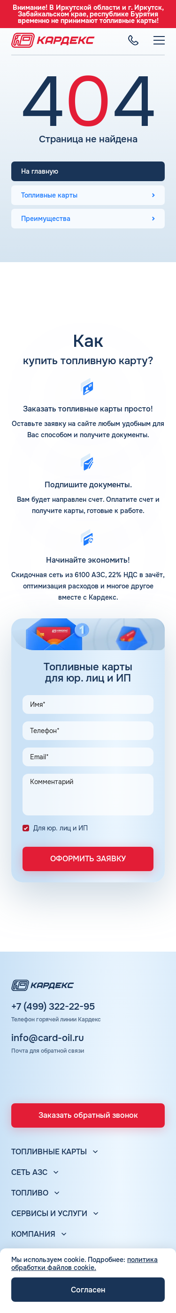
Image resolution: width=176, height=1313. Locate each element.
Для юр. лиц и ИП (60, 828)
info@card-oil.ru (47, 1038)
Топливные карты (49, 195)
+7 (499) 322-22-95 (53, 1007)
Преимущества (45, 218)
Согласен (88, 1290)
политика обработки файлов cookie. (84, 1263)
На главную (39, 171)
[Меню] (159, 40)
